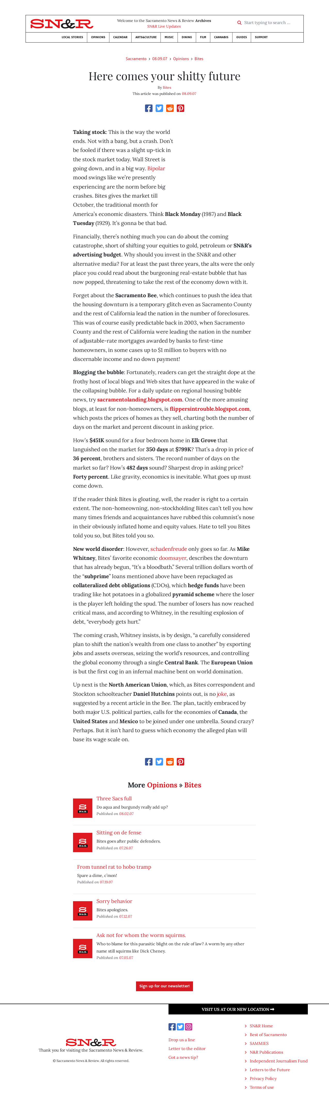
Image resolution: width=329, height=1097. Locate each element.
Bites (199, 58)
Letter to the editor (187, 1048)
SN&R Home (261, 1025)
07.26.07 (126, 847)
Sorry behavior (114, 901)
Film (203, 37)
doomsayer (172, 557)
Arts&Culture (146, 37)
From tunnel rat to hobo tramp (114, 867)
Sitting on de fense (119, 832)
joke (222, 693)
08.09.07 (159, 58)
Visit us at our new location (238, 1009)
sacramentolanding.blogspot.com (139, 399)
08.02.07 (126, 813)
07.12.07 (125, 916)
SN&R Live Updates (164, 26)
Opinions (98, 37)
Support (261, 37)
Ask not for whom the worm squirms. (141, 935)
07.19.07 (106, 882)
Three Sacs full (114, 798)
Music (169, 37)
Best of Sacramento (268, 1034)
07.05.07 (126, 957)
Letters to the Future (270, 1069)
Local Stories (72, 37)
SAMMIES (259, 1043)
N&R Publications (266, 1052)
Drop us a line (181, 1039)
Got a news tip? (183, 1057)
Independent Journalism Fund (279, 1060)
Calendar (120, 37)
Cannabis (221, 37)
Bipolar (156, 168)
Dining (187, 37)
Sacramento (136, 58)
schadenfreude (168, 548)
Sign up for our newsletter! (164, 986)
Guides (241, 37)
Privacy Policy (263, 1078)
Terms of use (262, 1087)
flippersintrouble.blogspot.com (210, 408)
